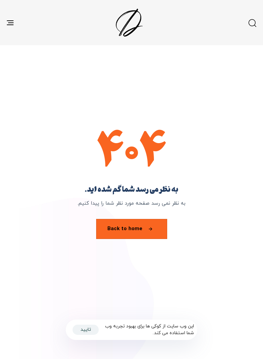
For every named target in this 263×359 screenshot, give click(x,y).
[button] (252, 23)
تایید (86, 329)
